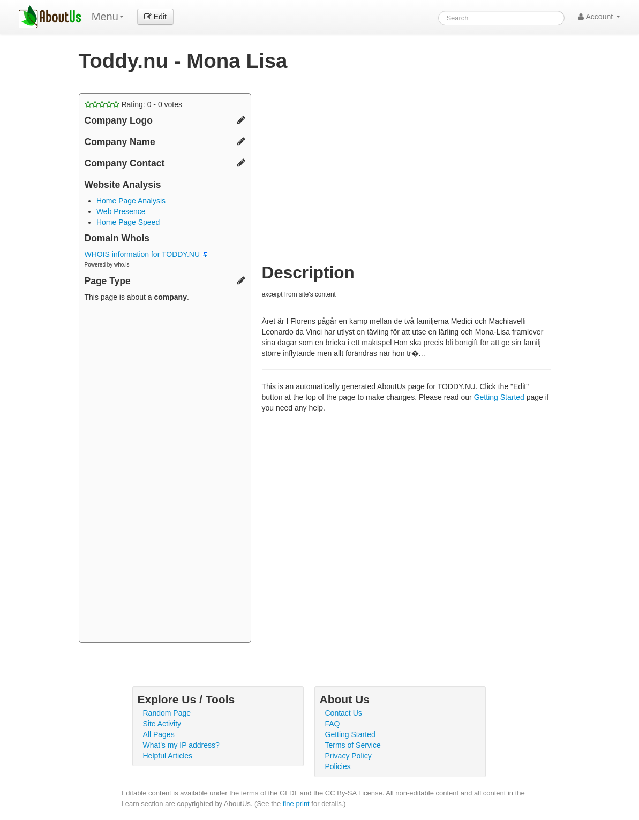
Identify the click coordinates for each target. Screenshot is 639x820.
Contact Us (343, 713)
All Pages (159, 734)
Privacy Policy (348, 755)
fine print (296, 804)
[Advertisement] (165, 473)
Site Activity (162, 723)
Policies (338, 766)
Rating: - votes (134, 104)
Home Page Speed (128, 222)
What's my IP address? (181, 745)
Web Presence (121, 211)
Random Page (167, 713)
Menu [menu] (108, 16)
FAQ (332, 723)
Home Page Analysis (131, 200)
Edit (155, 16)
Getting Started (499, 397)
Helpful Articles (168, 755)
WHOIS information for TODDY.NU (146, 254)
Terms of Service (353, 745)
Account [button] (599, 16)
